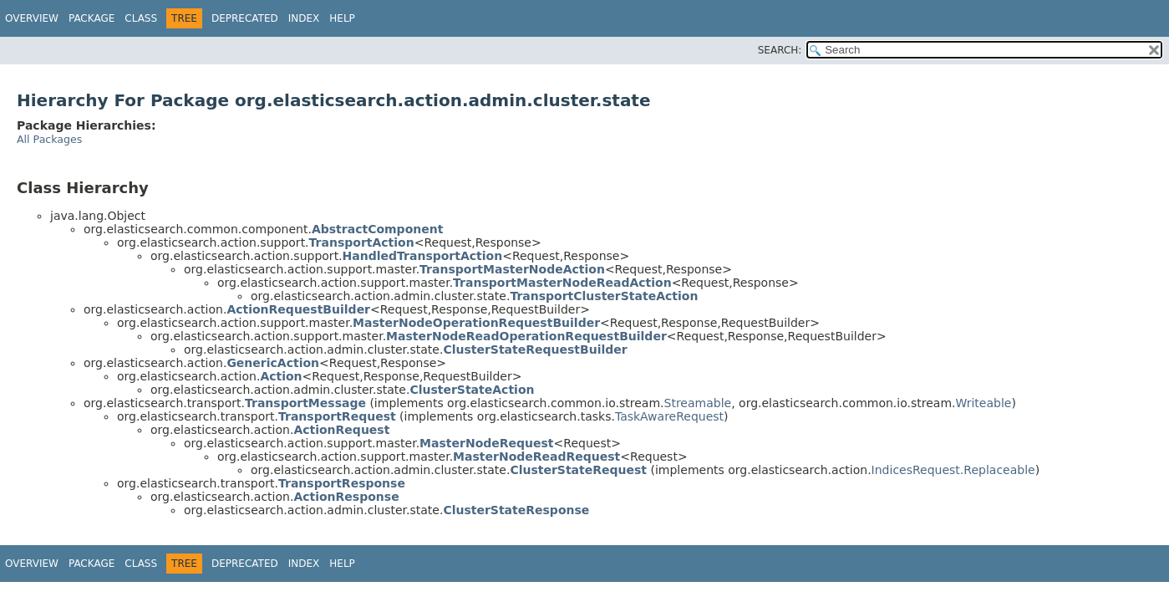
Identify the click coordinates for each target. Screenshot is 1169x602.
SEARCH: (780, 50)
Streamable (698, 403)
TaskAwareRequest (669, 416)
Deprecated (244, 18)
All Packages (49, 139)
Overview (31, 18)
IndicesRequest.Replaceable (953, 470)
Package (91, 18)
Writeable (984, 403)
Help (342, 18)
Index (304, 18)
